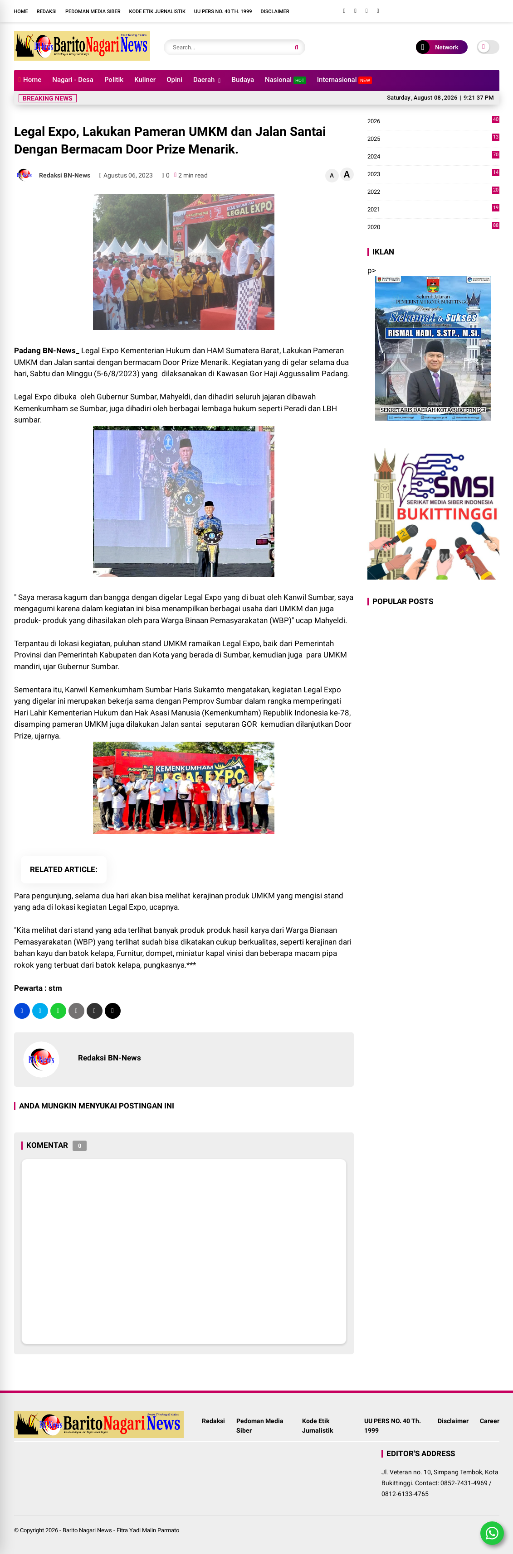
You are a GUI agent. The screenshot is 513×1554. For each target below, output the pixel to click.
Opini (174, 80)
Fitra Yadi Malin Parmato (148, 1530)
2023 (433, 174)
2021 (433, 209)
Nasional (285, 80)
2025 (433, 139)
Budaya (242, 80)
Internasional (344, 80)
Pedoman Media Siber (93, 11)
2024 (433, 156)
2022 (433, 192)
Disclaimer (274, 11)
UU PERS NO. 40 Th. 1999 (223, 11)
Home (21, 11)
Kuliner (145, 80)
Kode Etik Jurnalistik (157, 11)
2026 (433, 121)
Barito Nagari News (87, 1530)
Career (489, 1420)
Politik (113, 80)
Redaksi (47, 11)
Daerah (204, 80)
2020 (433, 227)
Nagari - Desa (72, 80)
